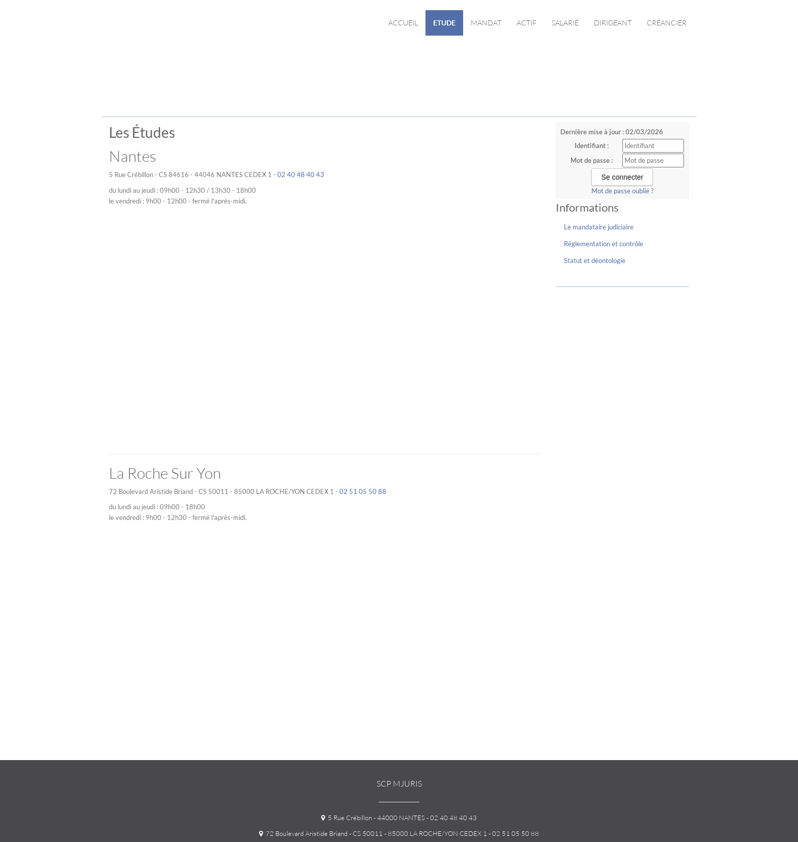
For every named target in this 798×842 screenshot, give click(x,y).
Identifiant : (592, 145)
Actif (526, 22)
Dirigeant (613, 22)
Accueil (403, 22)
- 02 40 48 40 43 (451, 818)
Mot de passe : (592, 160)
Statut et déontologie (594, 260)
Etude (444, 22)
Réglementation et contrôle (603, 244)
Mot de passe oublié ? (622, 191)
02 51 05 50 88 (362, 491)
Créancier (667, 22)
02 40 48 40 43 (300, 174)
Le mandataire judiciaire (599, 227)
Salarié (565, 22)
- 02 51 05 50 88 (513, 833)
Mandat (486, 22)
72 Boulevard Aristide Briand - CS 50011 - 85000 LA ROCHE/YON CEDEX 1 (373, 833)
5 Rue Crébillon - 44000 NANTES (373, 818)
